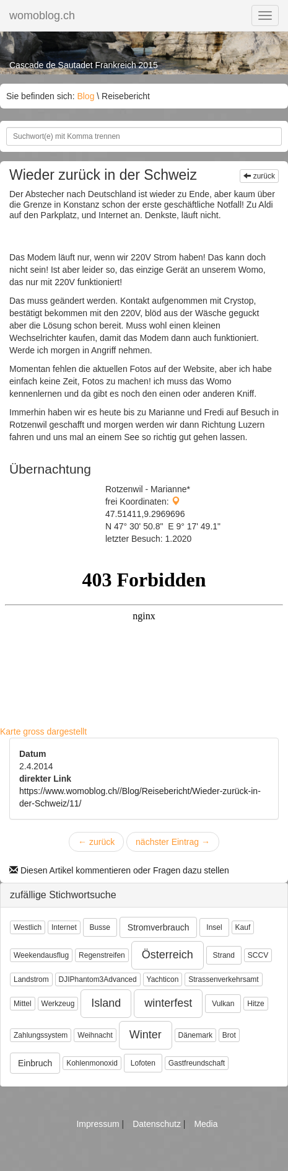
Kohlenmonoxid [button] (92, 1063)
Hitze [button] (255, 1003)
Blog (85, 96)
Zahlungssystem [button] (41, 1035)
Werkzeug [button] (58, 1003)
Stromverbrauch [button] (159, 927)
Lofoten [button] (143, 1063)
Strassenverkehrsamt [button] (223, 979)
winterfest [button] (168, 1003)
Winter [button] (145, 1034)
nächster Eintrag (173, 842)
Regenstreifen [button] (102, 955)
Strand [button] (224, 955)
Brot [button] (229, 1035)
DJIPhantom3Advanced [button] (98, 979)
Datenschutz (158, 1124)
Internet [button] (64, 927)
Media (205, 1124)
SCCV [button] (258, 955)
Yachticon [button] (163, 979)
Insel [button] (214, 927)
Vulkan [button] (223, 1003)
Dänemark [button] (195, 1035)
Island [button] (106, 1003)
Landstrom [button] (31, 979)
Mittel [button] (23, 1003)
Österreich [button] (167, 954)
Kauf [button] (243, 927)
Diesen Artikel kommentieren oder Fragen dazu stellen (119, 870)
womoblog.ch (42, 15)
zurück (259, 176)
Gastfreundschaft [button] (196, 1063)
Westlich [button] (27, 927)
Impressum (98, 1124)
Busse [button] (100, 927)
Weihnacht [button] (94, 1035)
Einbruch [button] (35, 1063)
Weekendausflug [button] (41, 955)
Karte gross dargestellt (43, 731)
